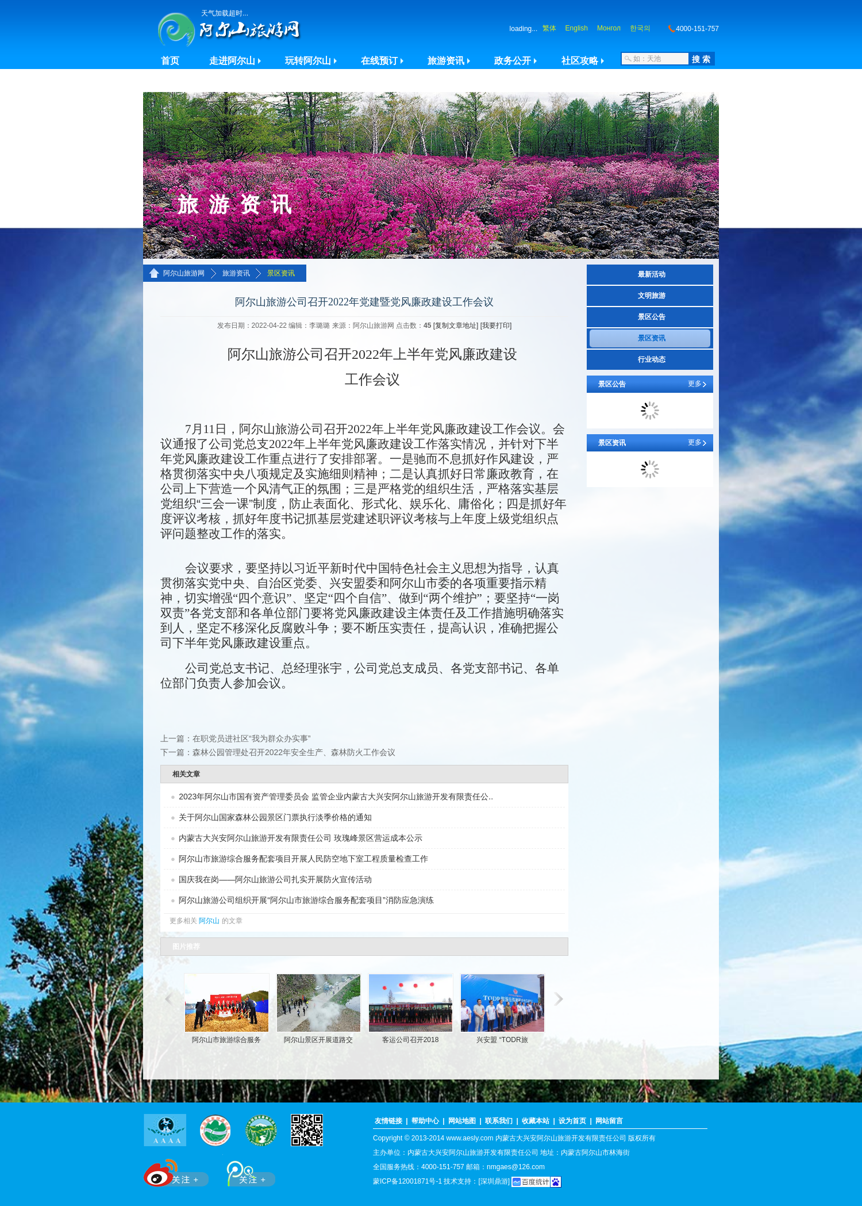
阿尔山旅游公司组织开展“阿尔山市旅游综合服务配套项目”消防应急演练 (306, 900)
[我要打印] (496, 325)
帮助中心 (425, 1121)
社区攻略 (579, 61)
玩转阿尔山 (308, 61)
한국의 (640, 28)
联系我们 (499, 1121)
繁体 (549, 28)
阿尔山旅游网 (184, 273)
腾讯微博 (244, 1170)
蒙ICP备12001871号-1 (407, 1181)
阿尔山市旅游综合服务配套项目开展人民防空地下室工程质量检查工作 (303, 858)
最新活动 (651, 274)
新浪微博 (177, 1170)
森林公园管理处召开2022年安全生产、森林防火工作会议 (294, 752)
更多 (695, 384)
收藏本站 (535, 1121)
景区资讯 (281, 273)
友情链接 (388, 1121)
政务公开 (512, 61)
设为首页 (572, 1121)
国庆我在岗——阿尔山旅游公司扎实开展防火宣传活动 (275, 879)
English (576, 28)
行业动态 (651, 359)
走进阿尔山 (232, 61)
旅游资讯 (446, 61)
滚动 (167, 999)
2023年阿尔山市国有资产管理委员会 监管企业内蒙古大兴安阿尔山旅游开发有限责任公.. (336, 796)
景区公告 (651, 317)
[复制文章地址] (456, 325)
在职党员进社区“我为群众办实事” (251, 738)
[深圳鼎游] (494, 1181)
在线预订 (379, 61)
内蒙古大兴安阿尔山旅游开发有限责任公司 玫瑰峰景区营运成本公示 (300, 838)
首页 (170, 61)
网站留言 (609, 1121)
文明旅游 (651, 296)
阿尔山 (209, 921)
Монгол (609, 28)
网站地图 (462, 1121)
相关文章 (186, 774)
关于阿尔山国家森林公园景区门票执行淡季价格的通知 (275, 817)
